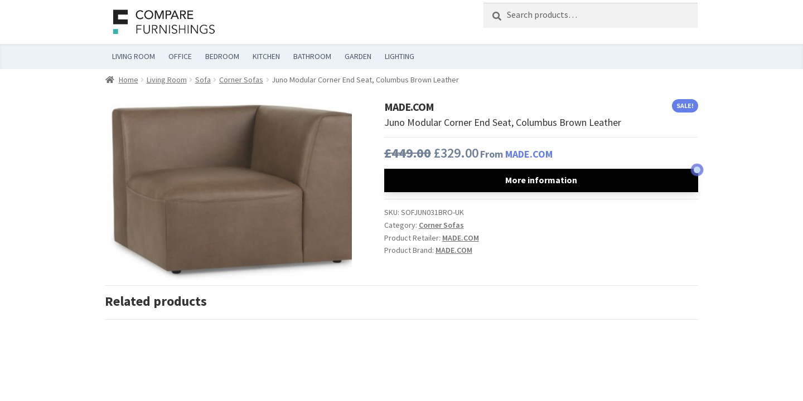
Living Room (167, 80)
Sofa (203, 80)
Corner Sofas (241, 80)
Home (128, 80)
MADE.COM (529, 154)
